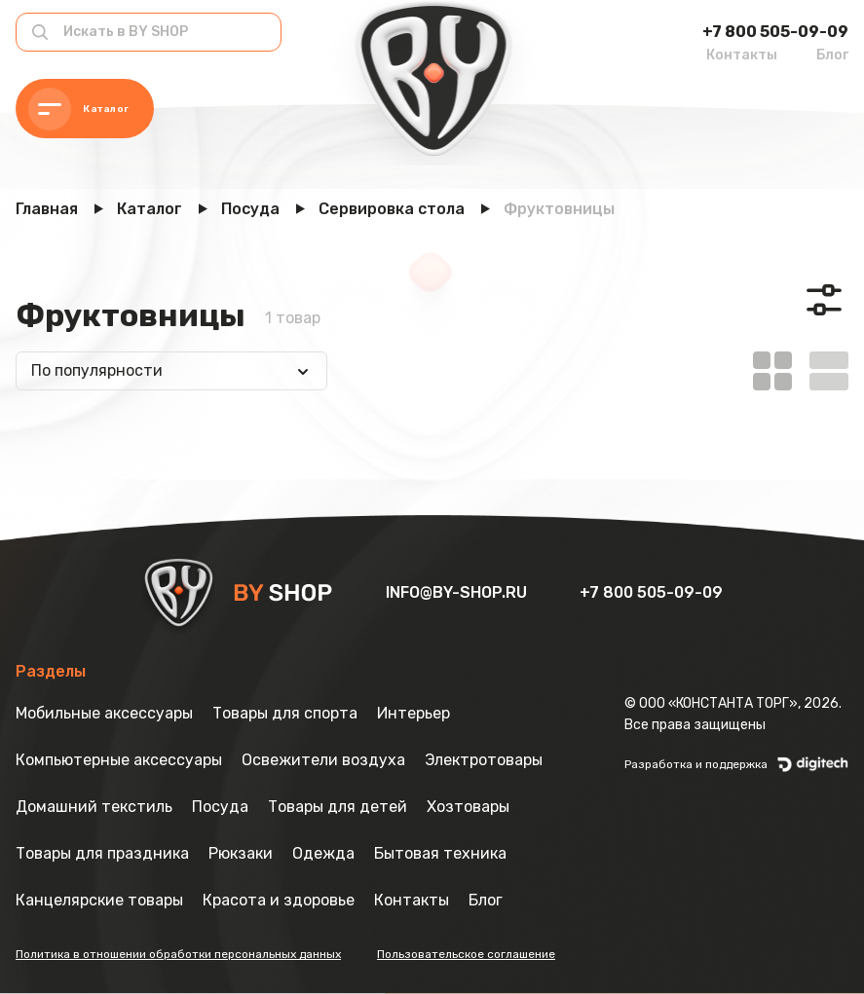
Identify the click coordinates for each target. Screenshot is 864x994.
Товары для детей (337, 806)
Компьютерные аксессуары (119, 760)
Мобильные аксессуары (104, 713)
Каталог (82, 110)
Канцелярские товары (99, 900)
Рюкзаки (240, 853)
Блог (832, 55)
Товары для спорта (284, 713)
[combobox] (171, 370)
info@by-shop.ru (458, 592)
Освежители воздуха (323, 760)
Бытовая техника (440, 853)
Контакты (741, 55)
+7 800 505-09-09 (775, 31)
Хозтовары (468, 806)
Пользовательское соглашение (466, 954)
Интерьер (413, 713)
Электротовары (484, 760)
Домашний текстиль (94, 806)
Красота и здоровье (279, 900)
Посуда (220, 806)
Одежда (323, 853)
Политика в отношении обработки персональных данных (178, 954)
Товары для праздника (102, 853)
